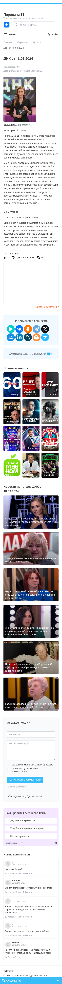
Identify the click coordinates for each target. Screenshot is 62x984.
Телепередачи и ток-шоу (33, 975)
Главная (8, 42)
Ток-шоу (21, 130)
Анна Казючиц (23, 124)
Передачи (22, 42)
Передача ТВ (14, 14)
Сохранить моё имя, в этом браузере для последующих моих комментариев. (32, 768)
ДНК (35, 42)
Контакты (8, 970)
